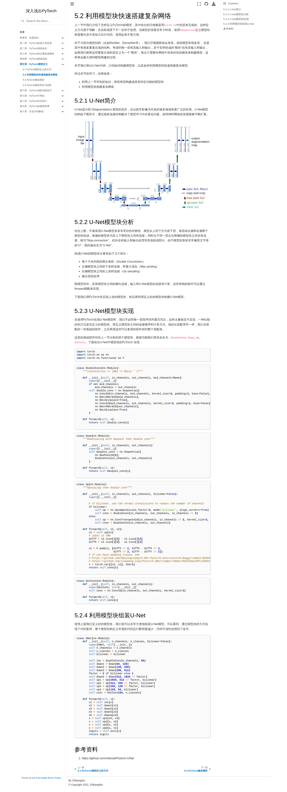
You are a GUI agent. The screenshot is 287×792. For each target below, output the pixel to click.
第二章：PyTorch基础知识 (33, 48)
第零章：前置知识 (29, 38)
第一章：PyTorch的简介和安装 (36, 43)
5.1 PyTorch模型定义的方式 (37, 69)
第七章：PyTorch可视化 (32, 96)
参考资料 (228, 28)
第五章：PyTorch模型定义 (34, 64)
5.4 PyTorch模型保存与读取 (37, 85)
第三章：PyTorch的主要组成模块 (37, 53)
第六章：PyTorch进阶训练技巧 (36, 90)
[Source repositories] (206, 4)
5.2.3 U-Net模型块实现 (236, 19)
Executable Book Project (48, 778)
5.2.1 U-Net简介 (232, 9)
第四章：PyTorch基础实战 (33, 59)
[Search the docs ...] (41, 21)
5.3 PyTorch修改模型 (33, 80)
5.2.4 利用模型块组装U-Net (238, 23)
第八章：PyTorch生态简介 (33, 101)
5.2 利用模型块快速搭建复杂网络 (40, 75)
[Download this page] (213, 4)
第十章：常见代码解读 (32, 111)
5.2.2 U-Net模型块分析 (236, 14)
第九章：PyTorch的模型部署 (35, 106)
